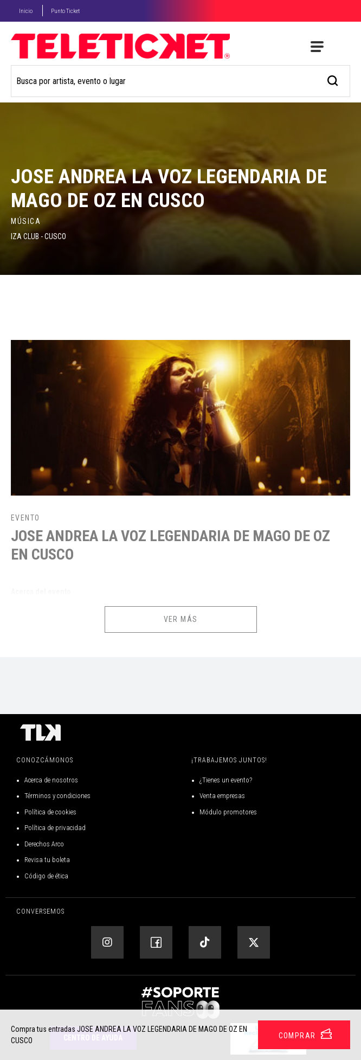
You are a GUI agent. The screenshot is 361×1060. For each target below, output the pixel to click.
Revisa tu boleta (47, 860)
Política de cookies (50, 812)
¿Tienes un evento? (225, 780)
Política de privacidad (55, 828)
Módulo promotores (228, 812)
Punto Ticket (65, 11)
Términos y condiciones (57, 796)
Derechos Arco (44, 844)
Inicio (26, 11)
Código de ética (46, 876)
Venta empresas (222, 796)
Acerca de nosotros (51, 780)
